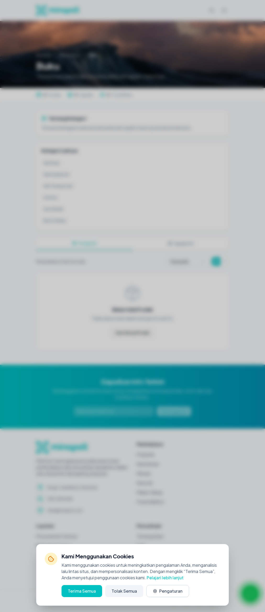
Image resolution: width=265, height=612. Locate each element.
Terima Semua (82, 591)
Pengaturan (168, 591)
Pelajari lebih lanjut (165, 577)
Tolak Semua (124, 591)
